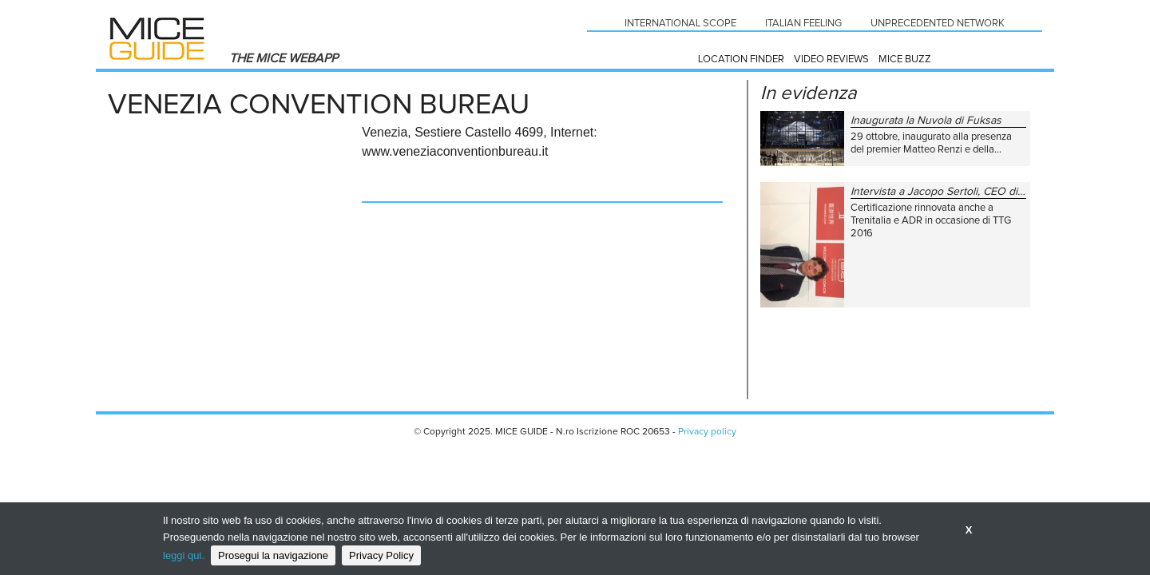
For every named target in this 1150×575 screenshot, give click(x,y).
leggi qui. (183, 555)
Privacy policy (707, 432)
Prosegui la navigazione (273, 555)
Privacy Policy (381, 555)
